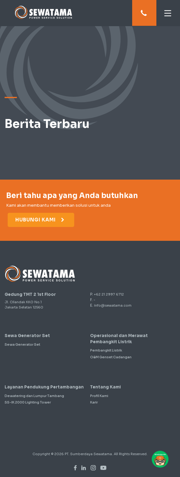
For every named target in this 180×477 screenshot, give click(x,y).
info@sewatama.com (113, 305)
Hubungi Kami (40, 219)
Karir (94, 402)
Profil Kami (99, 396)
